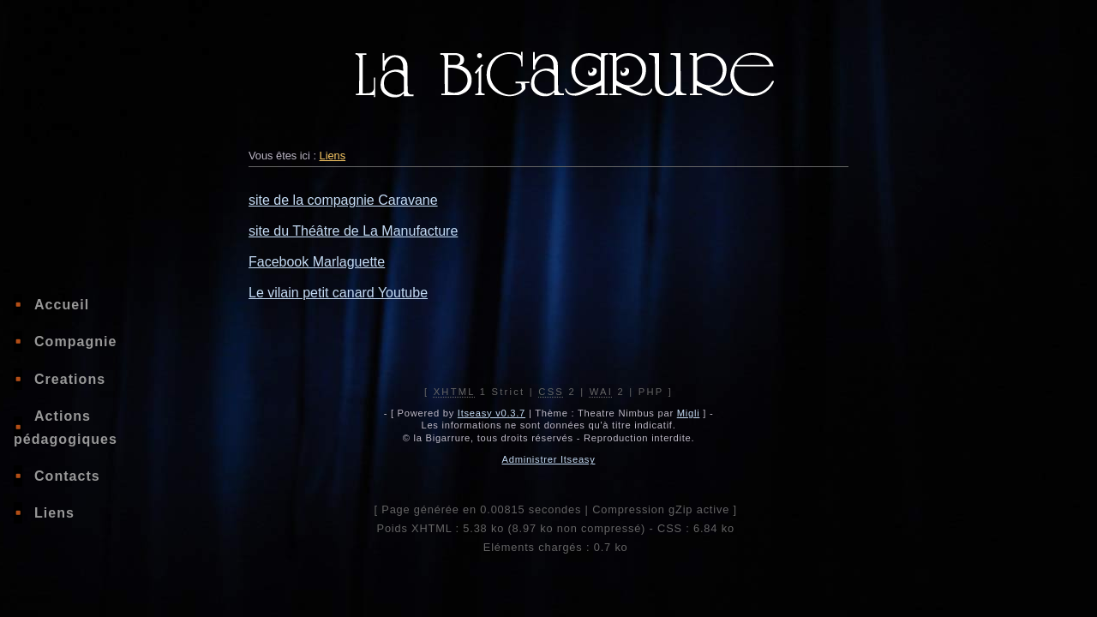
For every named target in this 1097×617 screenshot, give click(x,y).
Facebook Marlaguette (317, 262)
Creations (69, 379)
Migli (688, 413)
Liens (54, 513)
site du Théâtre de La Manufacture (353, 231)
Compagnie (75, 341)
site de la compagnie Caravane (343, 200)
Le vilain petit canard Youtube (338, 292)
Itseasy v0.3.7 (491, 413)
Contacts (67, 476)
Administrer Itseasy (549, 459)
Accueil (61, 304)
